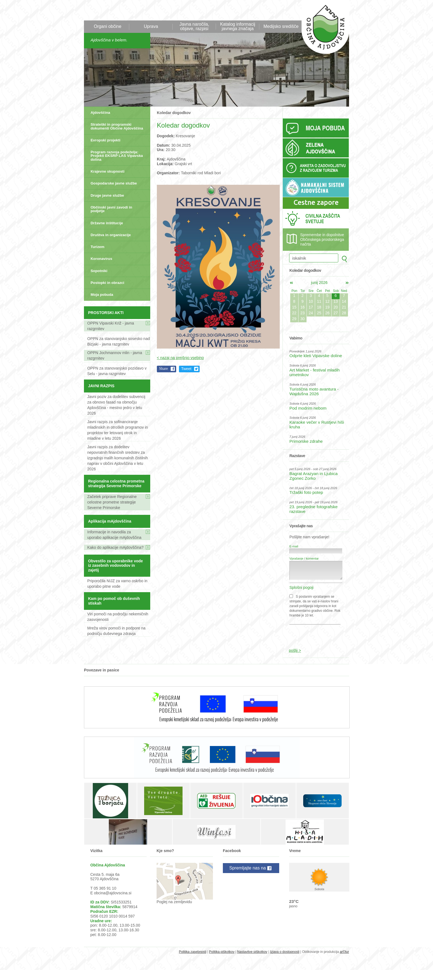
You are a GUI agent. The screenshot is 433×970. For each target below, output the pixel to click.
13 (336, 301)
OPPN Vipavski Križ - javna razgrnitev (110, 326)
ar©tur (344, 952)
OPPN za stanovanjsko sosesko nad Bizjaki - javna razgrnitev (118, 341)
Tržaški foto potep (306, 492)
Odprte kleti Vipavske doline (315, 355)
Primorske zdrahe (306, 441)
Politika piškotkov (221, 952)
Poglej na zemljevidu (174, 902)
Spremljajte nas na (251, 868)
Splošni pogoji (301, 587)
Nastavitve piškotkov (252, 952)
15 (294, 307)
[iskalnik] (313, 258)
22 (294, 313)
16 (302, 307)
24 (311, 313)
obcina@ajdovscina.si (112, 893)
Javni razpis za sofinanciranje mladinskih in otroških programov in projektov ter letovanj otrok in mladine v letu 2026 (117, 430)
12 (327, 301)
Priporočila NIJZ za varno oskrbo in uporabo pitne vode (117, 584)
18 (319, 307)
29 (294, 319)
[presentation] (316, 633)
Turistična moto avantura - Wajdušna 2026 (314, 391)
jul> (347, 282)
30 (302, 319)
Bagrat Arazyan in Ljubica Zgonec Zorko (313, 476)
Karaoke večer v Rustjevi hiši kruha (316, 424)
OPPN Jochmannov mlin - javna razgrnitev (114, 355)
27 (336, 313)
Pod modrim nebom (307, 408)
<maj (291, 282)
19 (327, 307)
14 (344, 301)
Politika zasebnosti (192, 952)
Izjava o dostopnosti (284, 952)
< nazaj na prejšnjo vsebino (180, 357)
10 (311, 301)
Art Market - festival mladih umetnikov (314, 372)
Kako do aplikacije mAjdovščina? (115, 547)
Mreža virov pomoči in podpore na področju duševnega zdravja (116, 631)
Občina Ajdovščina (322, 30)
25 (319, 313)
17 (311, 307)
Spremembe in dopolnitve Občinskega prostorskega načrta (322, 239)
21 (344, 307)
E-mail (293, 546)
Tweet (186, 369)
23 (302, 313)
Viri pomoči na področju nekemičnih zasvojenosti (117, 617)
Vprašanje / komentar (304, 558)
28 (344, 313)
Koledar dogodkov (174, 112)
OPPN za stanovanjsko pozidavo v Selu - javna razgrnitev (117, 371)
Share (163, 369)
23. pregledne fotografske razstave (313, 509)
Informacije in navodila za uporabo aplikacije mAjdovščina (114, 535)
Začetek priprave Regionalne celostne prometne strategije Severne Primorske (112, 502)
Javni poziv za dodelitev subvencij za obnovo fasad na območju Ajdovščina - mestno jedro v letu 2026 (116, 404)
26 (327, 313)
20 (336, 307)
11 (319, 301)
